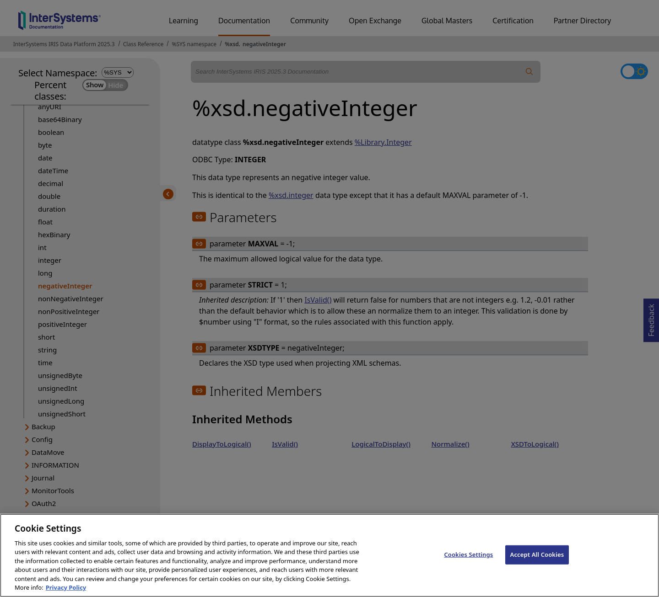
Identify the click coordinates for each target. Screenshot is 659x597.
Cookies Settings (468, 563)
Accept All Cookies (537, 563)
